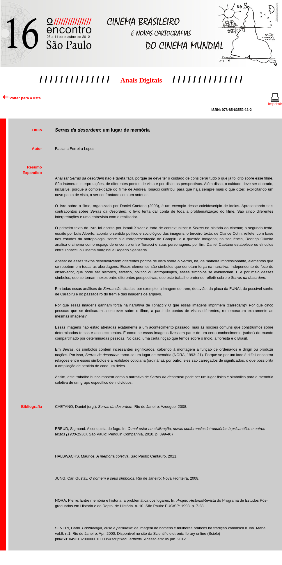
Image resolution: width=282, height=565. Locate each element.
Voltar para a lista (22, 98)
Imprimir (275, 101)
